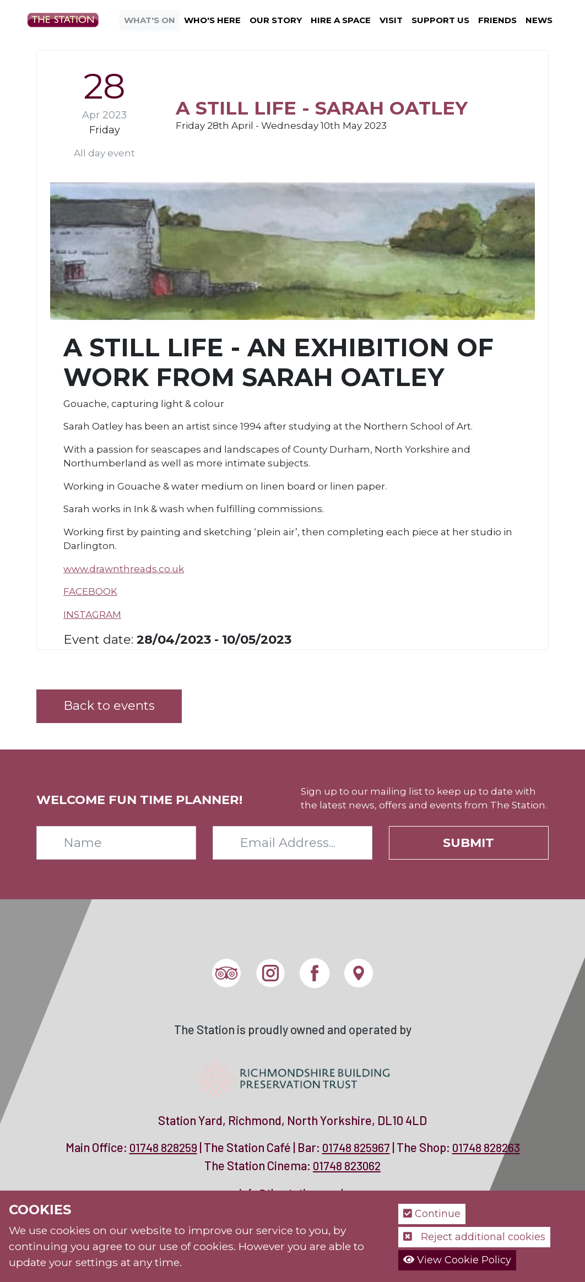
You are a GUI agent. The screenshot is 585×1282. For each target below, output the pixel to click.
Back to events (109, 705)
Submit (468, 842)
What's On (149, 20)
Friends (497, 20)
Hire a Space (341, 20)
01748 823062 (347, 1165)
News (539, 20)
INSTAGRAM (92, 614)
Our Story (276, 20)
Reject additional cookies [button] (474, 1237)
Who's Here (212, 20)
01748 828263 (486, 1147)
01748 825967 (356, 1147)
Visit (391, 20)
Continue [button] (432, 1214)
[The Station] (67, 19)
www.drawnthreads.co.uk (123, 568)
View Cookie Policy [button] (457, 1260)
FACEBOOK (90, 591)
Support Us (440, 20)
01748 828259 (163, 1147)
